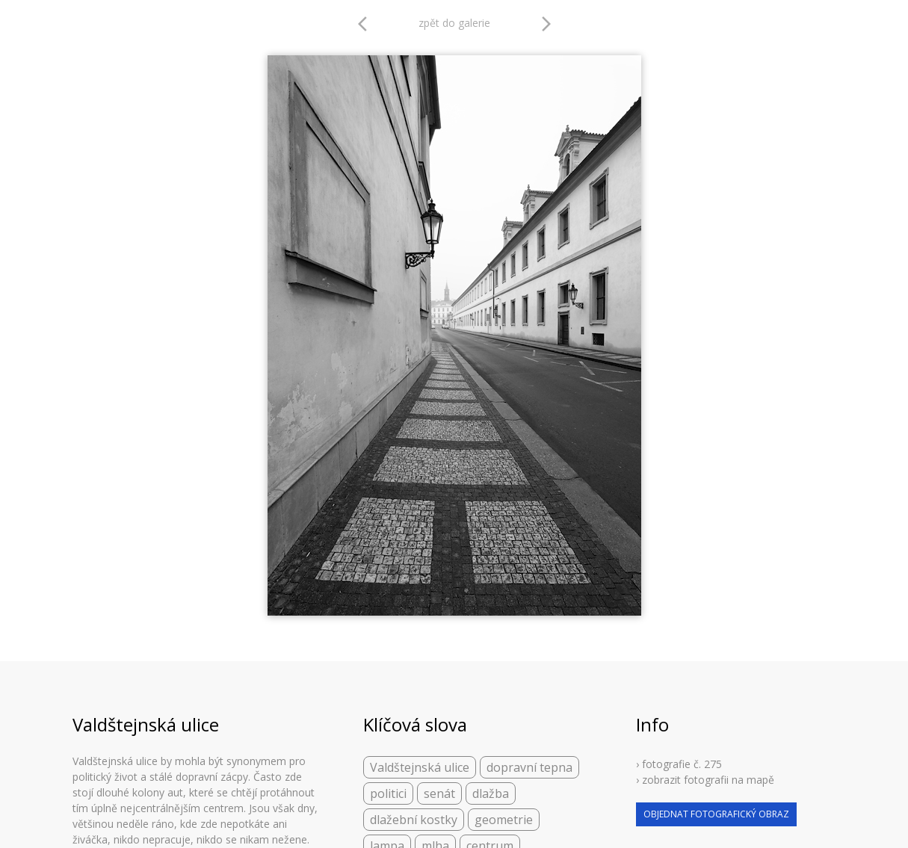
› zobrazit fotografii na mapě (705, 780)
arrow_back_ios (367, 24)
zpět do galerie (454, 23)
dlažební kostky (413, 819)
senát (439, 793)
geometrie (504, 819)
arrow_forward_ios (546, 24)
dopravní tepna (529, 767)
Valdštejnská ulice (419, 767)
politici (388, 793)
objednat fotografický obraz (716, 814)
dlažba (490, 793)
